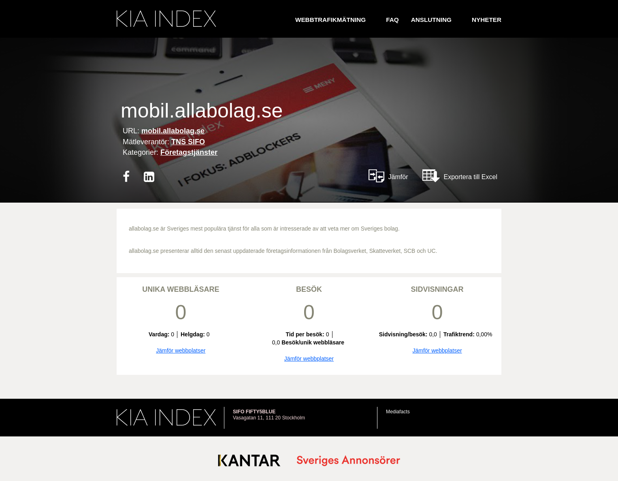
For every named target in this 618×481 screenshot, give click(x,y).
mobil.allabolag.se (173, 131)
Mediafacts (398, 412)
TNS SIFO (188, 142)
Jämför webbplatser (180, 350)
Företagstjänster (188, 152)
